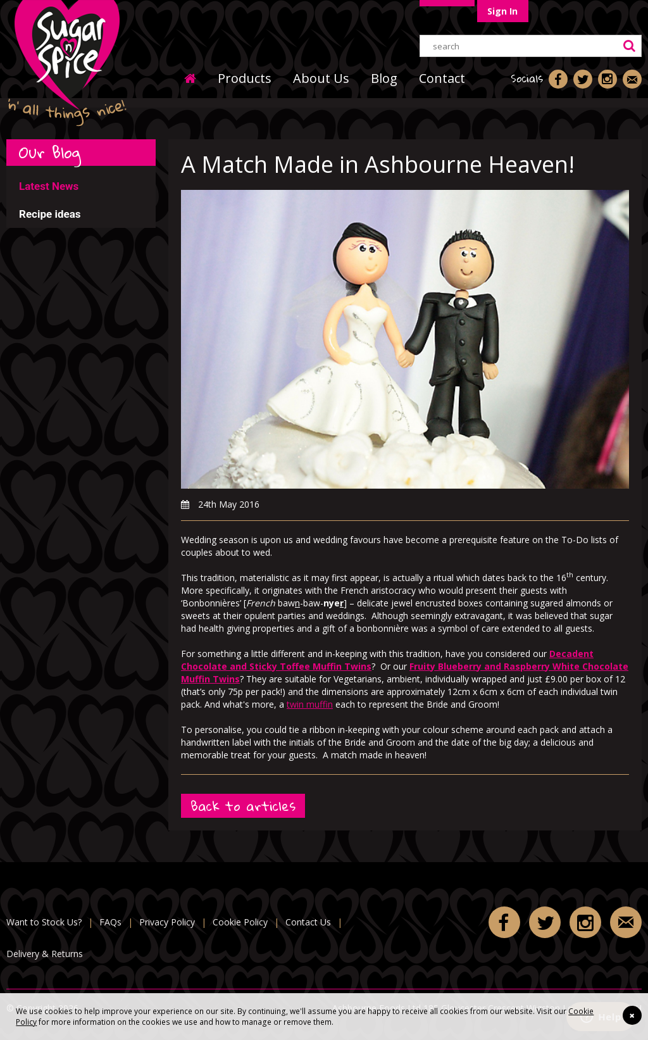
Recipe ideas (49, 214)
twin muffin (310, 704)
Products (244, 78)
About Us (321, 78)
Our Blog (50, 152)
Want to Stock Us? (44, 922)
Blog (384, 78)
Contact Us (308, 922)
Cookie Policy (240, 922)
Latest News (48, 186)
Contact (442, 78)
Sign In (502, 11)
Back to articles (243, 806)
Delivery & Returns (44, 954)
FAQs (110, 922)
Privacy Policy (167, 922)
